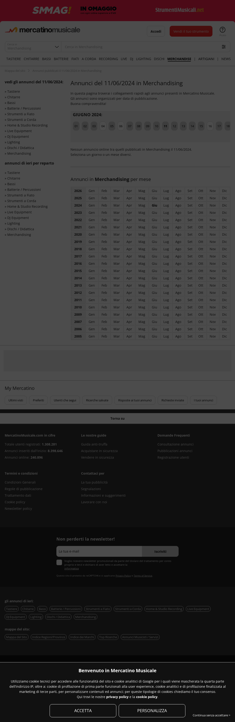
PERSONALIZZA (152, 710)
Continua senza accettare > (211, 715)
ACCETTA (83, 710)
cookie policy (146, 697)
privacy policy (117, 697)
